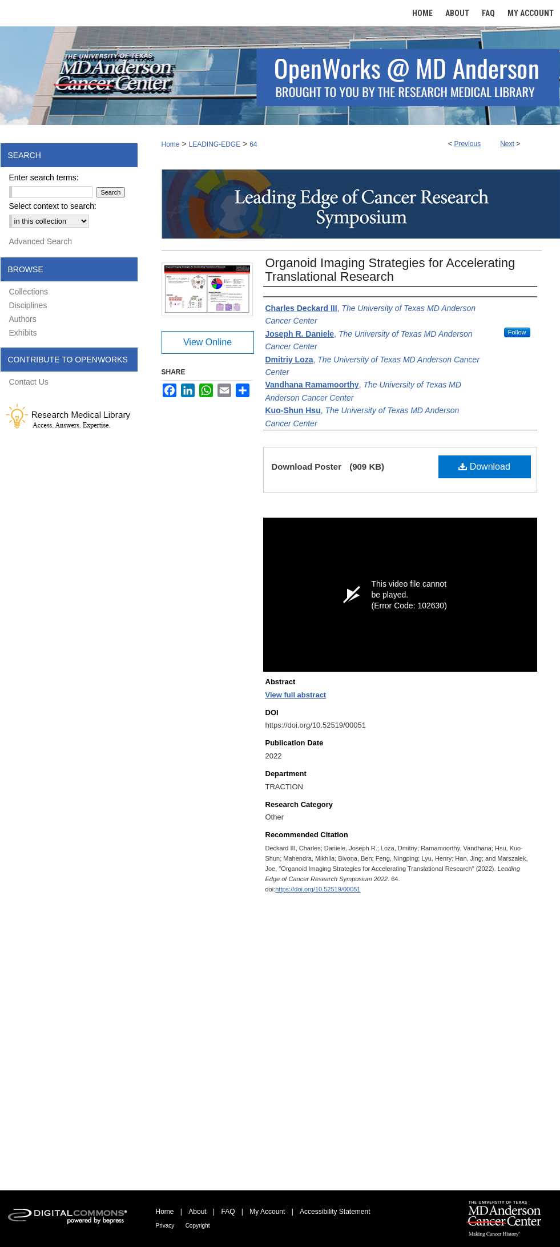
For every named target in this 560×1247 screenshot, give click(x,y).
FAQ (228, 1212)
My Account (267, 1212)
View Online (207, 342)
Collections (28, 291)
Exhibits (23, 332)
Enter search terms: (44, 177)
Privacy (165, 1225)
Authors (23, 319)
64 (253, 144)
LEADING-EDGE (214, 144)
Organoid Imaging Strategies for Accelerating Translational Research (390, 270)
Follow (517, 332)
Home (171, 144)
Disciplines (28, 305)
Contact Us (29, 381)
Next (507, 144)
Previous (467, 144)
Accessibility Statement (335, 1212)
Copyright (198, 1225)
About (197, 1212)
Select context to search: (52, 206)
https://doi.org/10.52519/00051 (317, 889)
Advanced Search (40, 241)
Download (484, 466)
